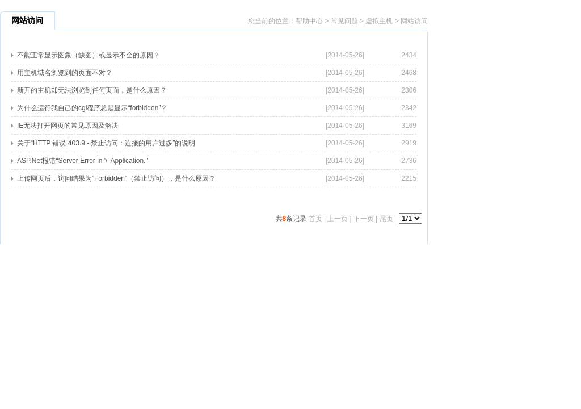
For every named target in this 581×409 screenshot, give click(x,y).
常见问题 (344, 21)
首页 (315, 219)
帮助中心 (309, 21)
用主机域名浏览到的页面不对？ (64, 73)
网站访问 (414, 21)
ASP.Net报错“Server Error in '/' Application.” (82, 161)
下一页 (363, 219)
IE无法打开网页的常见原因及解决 (68, 126)
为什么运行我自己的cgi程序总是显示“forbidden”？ (92, 108)
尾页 (386, 219)
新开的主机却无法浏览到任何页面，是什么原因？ (92, 90)
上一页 (337, 219)
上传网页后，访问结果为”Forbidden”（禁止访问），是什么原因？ (116, 178)
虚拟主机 (379, 21)
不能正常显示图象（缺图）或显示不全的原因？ (88, 55)
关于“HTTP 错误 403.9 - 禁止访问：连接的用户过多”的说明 (106, 143)
